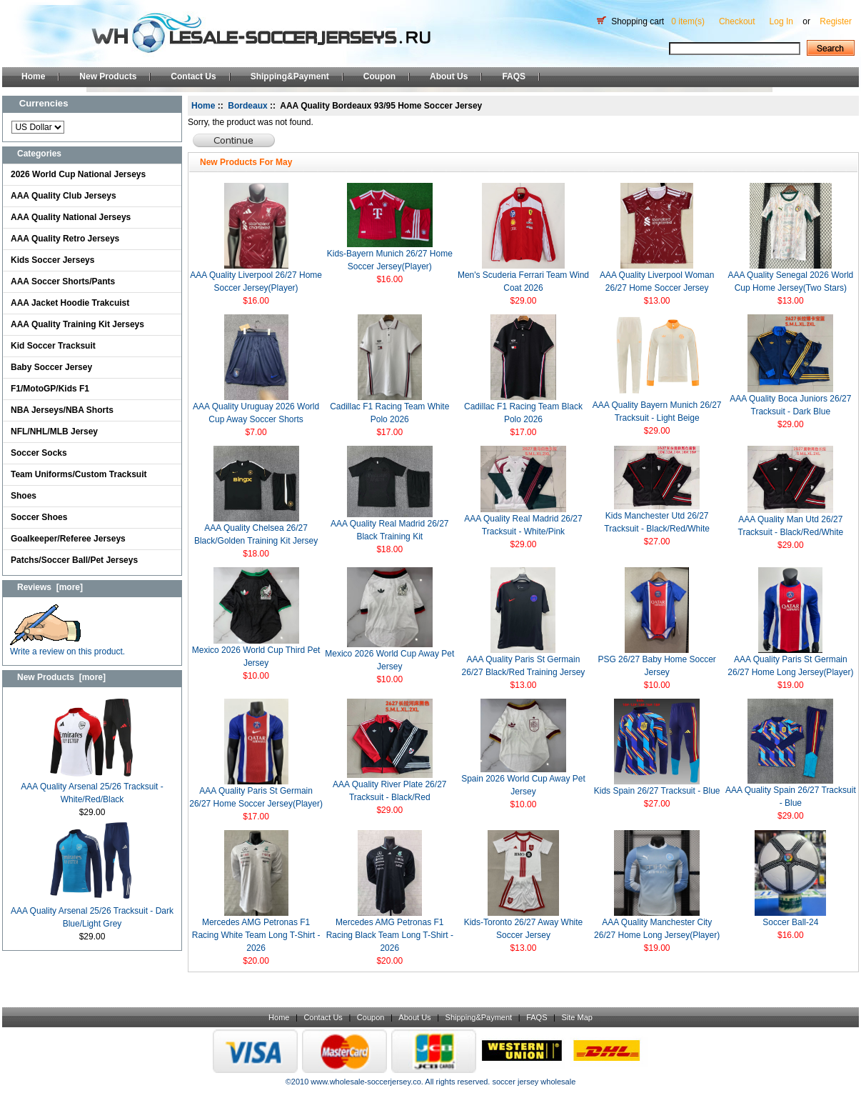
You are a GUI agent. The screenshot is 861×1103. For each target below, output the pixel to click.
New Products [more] (61, 677)
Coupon (379, 76)
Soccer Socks (39, 453)
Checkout (737, 21)
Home (33, 76)
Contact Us (193, 76)
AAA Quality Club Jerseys (63, 196)
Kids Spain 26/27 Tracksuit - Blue (657, 791)
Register (836, 21)
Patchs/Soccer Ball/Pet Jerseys (74, 560)
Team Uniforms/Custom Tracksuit (79, 474)
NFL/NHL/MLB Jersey (54, 431)
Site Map (576, 1017)
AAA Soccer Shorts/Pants (63, 281)
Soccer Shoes (39, 517)
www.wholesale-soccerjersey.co (366, 1081)
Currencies (44, 103)
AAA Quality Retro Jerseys (65, 239)
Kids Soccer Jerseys (52, 260)
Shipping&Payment (290, 76)
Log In (781, 21)
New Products (107, 76)
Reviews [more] (50, 587)
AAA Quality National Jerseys (71, 217)
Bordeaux (247, 106)
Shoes (23, 496)
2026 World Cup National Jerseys (78, 174)
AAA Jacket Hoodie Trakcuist (70, 303)
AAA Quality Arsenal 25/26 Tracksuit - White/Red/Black (92, 788)
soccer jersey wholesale (533, 1081)
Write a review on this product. (67, 647)
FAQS (513, 76)
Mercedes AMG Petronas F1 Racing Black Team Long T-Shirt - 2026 (389, 935)
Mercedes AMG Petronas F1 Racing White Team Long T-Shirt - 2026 (256, 935)
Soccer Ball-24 (790, 922)
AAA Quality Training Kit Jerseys (77, 324)
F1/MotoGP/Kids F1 (50, 389)
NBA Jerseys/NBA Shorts (62, 410)
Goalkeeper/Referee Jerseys (68, 539)
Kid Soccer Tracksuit (53, 346)
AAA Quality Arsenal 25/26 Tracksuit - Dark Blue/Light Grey (92, 913)
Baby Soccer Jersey (51, 367)
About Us (449, 76)
